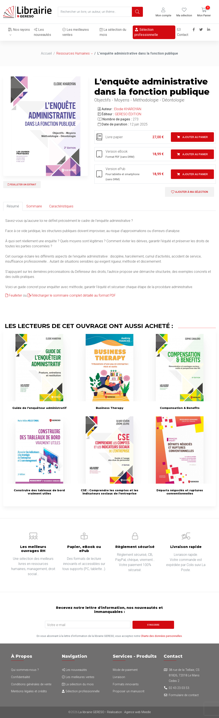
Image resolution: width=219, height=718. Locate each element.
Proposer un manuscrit (128, 691)
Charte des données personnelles (161, 636)
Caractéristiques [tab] (61, 206)
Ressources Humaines (73, 53)
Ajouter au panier (192, 137)
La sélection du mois (112, 32)
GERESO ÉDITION (128, 114)
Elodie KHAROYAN (127, 109)
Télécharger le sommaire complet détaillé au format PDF (72, 295)
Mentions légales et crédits (29, 691)
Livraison (119, 677)
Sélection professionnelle (146, 32)
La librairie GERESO (91, 712)
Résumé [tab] (13, 206)
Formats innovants (126, 684)
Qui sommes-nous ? (25, 670)
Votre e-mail (56, 625)
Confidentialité (20, 677)
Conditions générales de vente (31, 684)
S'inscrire (153, 625)
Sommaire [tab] (34, 206)
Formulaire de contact (184, 695)
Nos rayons (19, 30)
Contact (182, 32)
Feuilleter (13, 295)
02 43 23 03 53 (179, 688)
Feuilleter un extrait (22, 184)
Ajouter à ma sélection (189, 191)
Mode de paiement (125, 670)
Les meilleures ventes (75, 32)
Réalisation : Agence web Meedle (129, 712)
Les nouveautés (42, 32)
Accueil (46, 53)
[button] (163, 12)
